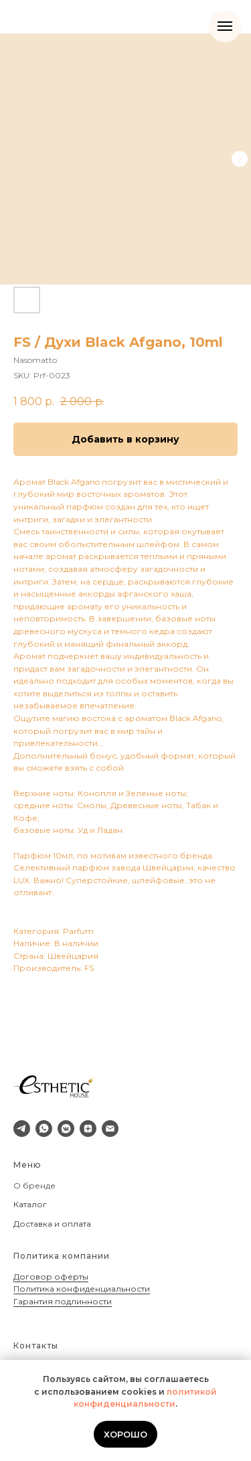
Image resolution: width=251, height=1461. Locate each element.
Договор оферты (50, 1277)
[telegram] (21, 1128)
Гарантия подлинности (62, 1301)
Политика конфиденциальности (81, 1289)
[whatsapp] (43, 1128)
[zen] (88, 1128)
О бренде (34, 1185)
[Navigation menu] (225, 26)
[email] (110, 1128)
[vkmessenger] (66, 1128)
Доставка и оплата (52, 1224)
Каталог (30, 1204)
